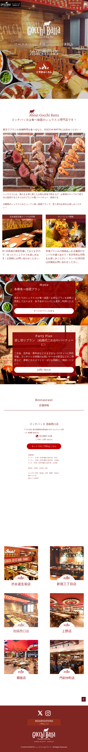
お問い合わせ (44, 370)
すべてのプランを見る (44, 311)
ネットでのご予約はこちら (44, 446)
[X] (40, 713)
